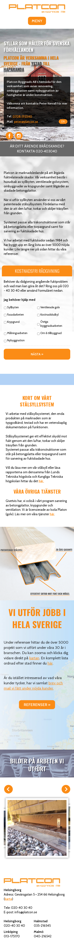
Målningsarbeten (17, 333)
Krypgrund (13, 322)
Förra (8, 789)
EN (63, 121)
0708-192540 (22, 116)
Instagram (19, 135)
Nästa (65, 789)
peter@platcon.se (26, 121)
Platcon (37, 8)
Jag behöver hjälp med (19, 300)
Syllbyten (13, 307)
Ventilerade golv (50, 307)
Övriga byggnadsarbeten (51, 324)
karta (8, 899)
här (52, 514)
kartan (34, 658)
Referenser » (37, 704)
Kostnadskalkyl (49, 314)
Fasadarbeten (15, 314)
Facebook (9, 135)
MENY (37, 21)
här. (41, 481)
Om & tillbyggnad (51, 333)
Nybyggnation (16, 340)
